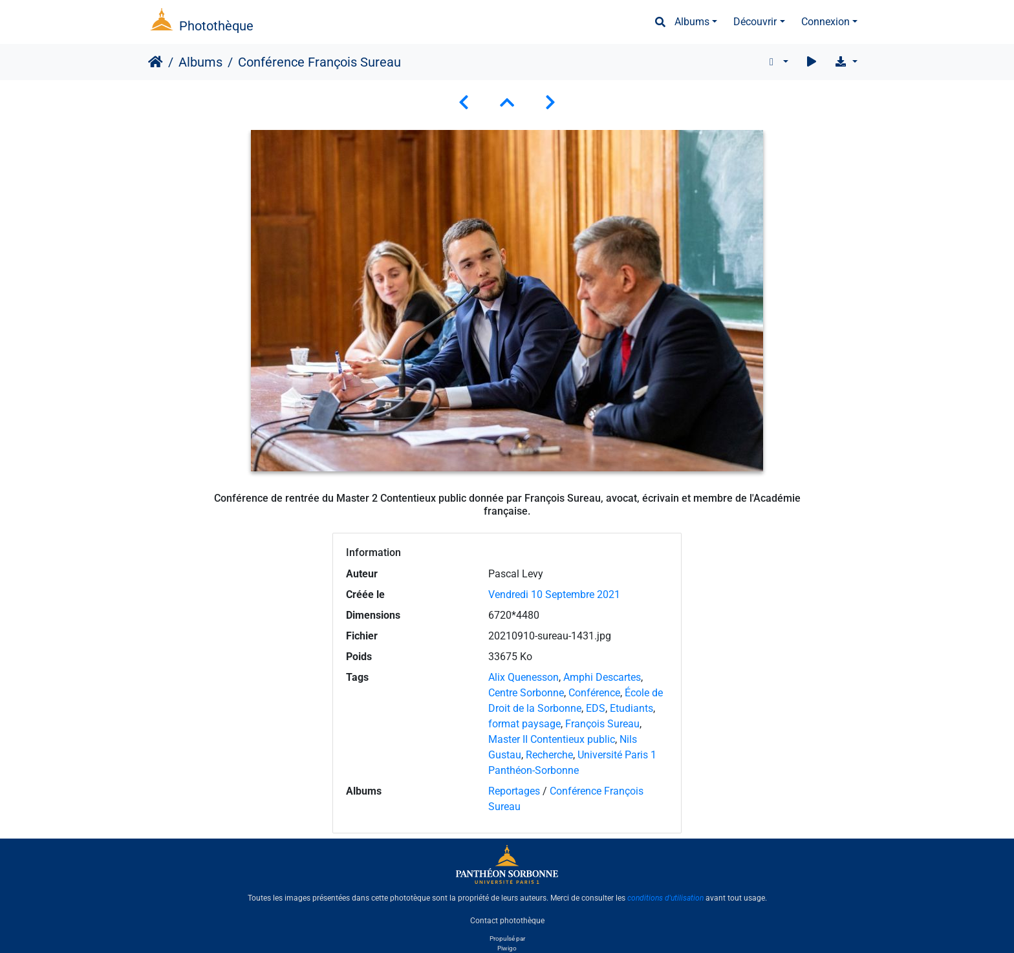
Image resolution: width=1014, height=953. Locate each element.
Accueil (155, 62)
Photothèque (216, 26)
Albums (691, 22)
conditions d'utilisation (665, 898)
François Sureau (602, 724)
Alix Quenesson (523, 677)
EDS (595, 708)
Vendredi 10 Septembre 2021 (554, 594)
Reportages (514, 791)
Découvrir (755, 22)
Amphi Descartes (602, 677)
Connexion (825, 22)
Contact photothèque (507, 920)
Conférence (594, 693)
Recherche (549, 755)
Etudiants (631, 708)
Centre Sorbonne (526, 693)
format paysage (524, 724)
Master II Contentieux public (551, 739)
